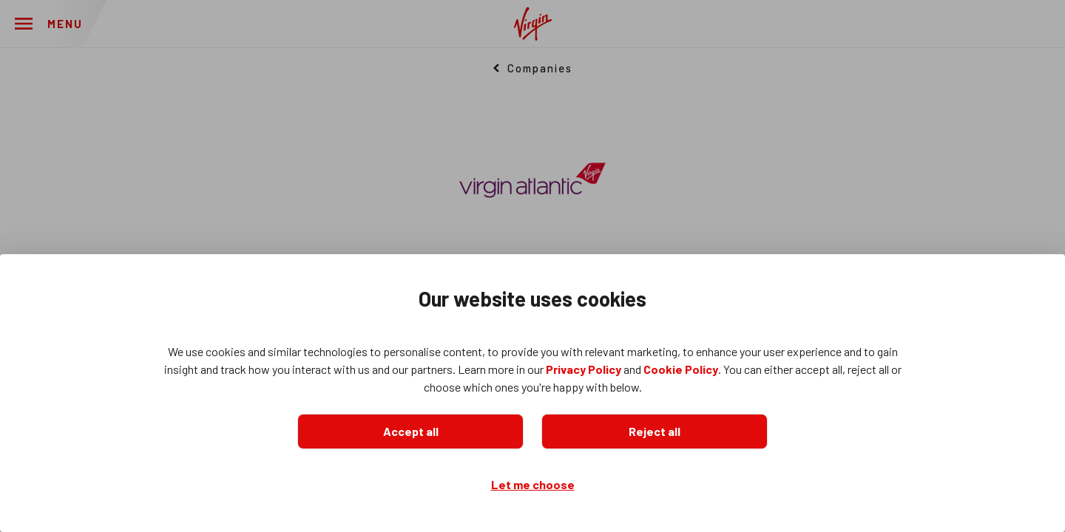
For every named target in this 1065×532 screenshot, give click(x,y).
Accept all (411, 431)
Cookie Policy (680, 369)
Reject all (654, 431)
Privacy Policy (583, 369)
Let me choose (533, 484)
